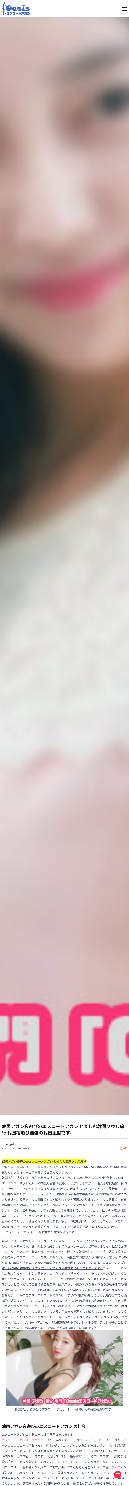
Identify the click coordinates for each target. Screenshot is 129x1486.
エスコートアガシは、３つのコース (25, 1440)
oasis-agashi (8, 1144)
